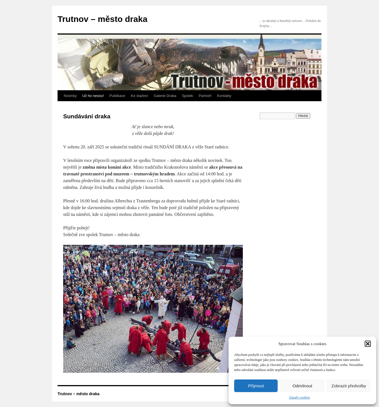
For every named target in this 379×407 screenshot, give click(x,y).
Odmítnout (302, 385)
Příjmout (256, 385)
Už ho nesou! (93, 96)
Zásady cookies (299, 397)
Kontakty (224, 96)
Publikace (117, 96)
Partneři (205, 96)
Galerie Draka (165, 96)
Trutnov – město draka (102, 19)
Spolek (187, 96)
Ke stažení (139, 96)
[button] (368, 344)
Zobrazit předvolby (349, 385)
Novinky (70, 96)
